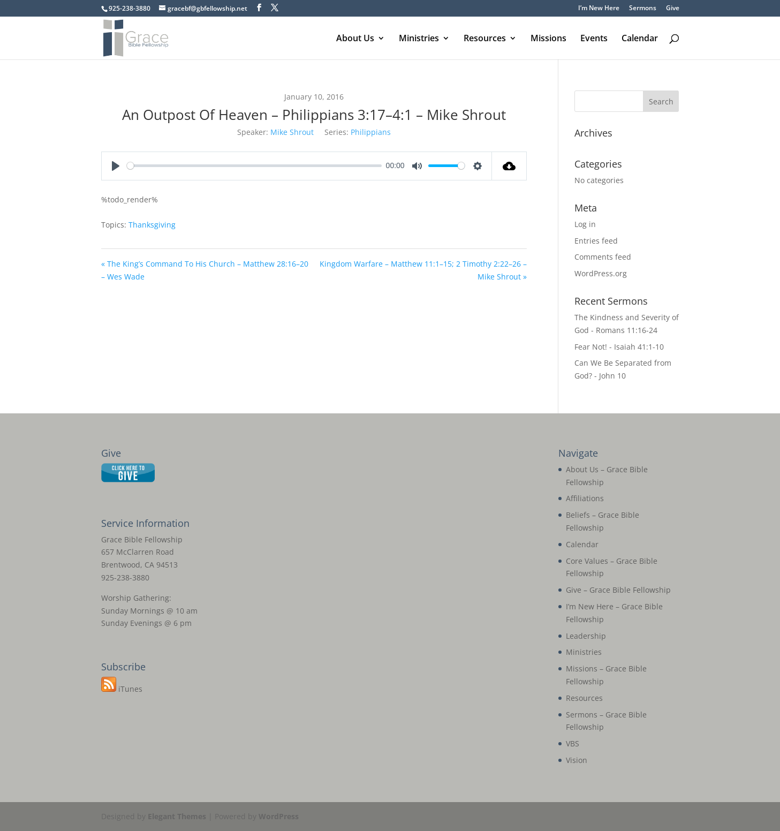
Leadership (586, 636)
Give (672, 8)
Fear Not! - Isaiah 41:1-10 (619, 347)
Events (594, 39)
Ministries (419, 39)
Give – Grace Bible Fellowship (618, 590)
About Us (355, 39)
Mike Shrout (292, 132)
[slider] (254, 166)
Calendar (640, 39)
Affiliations (585, 498)
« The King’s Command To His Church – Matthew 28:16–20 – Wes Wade (204, 270)
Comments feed (602, 257)
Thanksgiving (152, 225)
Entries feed (596, 241)
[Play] (115, 166)
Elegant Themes (177, 816)
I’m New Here (598, 8)
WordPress (279, 816)
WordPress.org (600, 273)
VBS (572, 743)
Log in (585, 224)
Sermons (642, 8)
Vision (576, 760)
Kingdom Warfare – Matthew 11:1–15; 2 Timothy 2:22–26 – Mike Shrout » (423, 270)
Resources (485, 39)
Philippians (371, 132)
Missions (548, 39)
